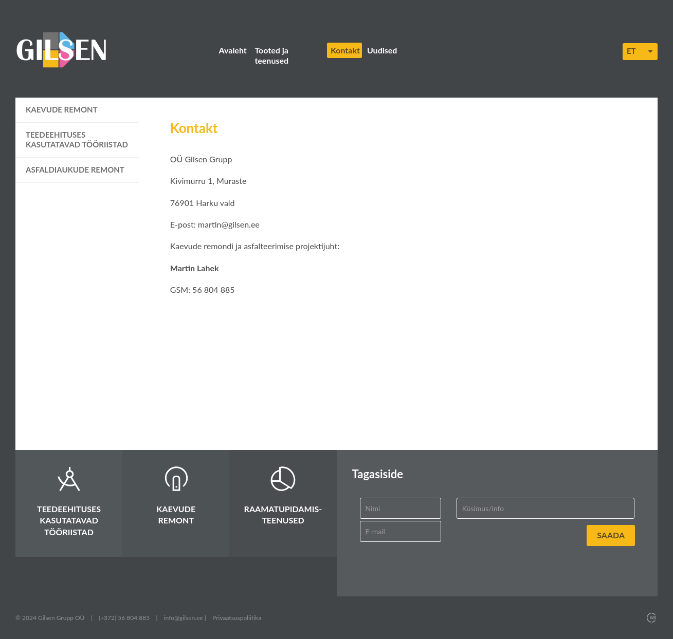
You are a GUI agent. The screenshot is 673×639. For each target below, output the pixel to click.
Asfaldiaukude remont (75, 169)
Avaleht (233, 50)
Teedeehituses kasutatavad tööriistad (77, 139)
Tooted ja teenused (271, 55)
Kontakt (345, 50)
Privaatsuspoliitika (236, 618)
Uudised (382, 50)
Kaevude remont (62, 109)
